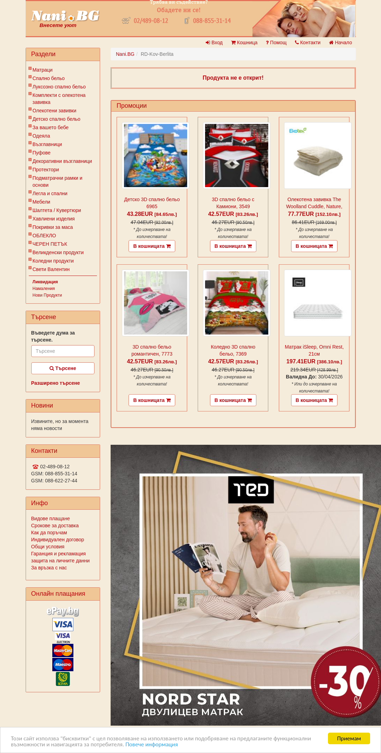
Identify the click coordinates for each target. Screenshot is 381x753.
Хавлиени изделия (54, 219)
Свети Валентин (51, 269)
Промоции (132, 105)
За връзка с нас (49, 567)
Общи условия (48, 546)
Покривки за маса (53, 227)
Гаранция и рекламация (58, 553)
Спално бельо (49, 78)
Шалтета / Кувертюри (57, 210)
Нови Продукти (47, 295)
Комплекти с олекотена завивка (59, 98)
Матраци (43, 70)
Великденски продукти (58, 252)
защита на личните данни (60, 560)
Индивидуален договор (57, 539)
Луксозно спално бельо (59, 87)
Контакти (308, 42)
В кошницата (151, 246)
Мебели (42, 202)
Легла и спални (50, 193)
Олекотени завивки (55, 110)
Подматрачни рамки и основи (58, 181)
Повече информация (151, 744)
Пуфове (42, 153)
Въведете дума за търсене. (53, 336)
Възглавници (47, 144)
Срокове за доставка (55, 525)
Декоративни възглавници (62, 161)
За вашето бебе (51, 127)
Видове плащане (50, 518)
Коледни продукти (53, 261)
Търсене (63, 368)
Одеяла (41, 136)
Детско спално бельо (56, 119)
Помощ (276, 42)
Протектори (46, 169)
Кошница (244, 42)
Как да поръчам (49, 532)
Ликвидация (45, 281)
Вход (214, 42)
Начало (340, 42)
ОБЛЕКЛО (44, 235)
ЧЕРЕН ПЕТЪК (50, 244)
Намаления (44, 288)
